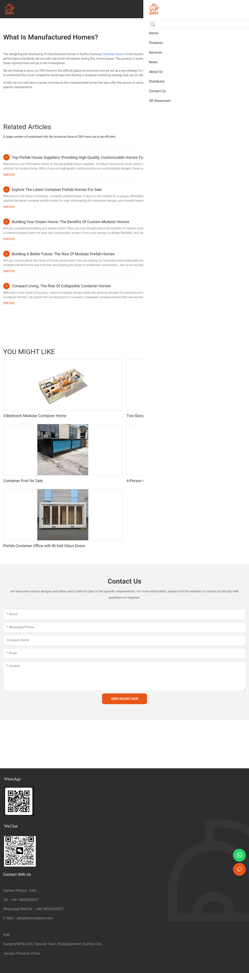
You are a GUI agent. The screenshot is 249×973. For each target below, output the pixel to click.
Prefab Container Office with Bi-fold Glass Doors (44, 545)
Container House (113, 54)
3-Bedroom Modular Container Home (34, 415)
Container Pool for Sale (23, 480)
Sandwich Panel (216, 351)
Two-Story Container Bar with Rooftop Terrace (165, 415)
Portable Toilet (191, 351)
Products (238, 351)
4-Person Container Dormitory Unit (155, 480)
